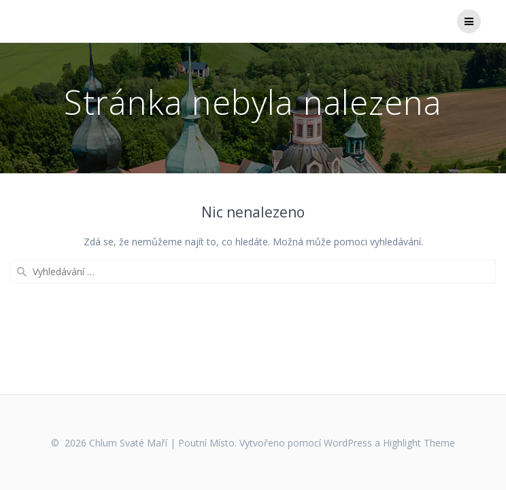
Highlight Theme (419, 442)
